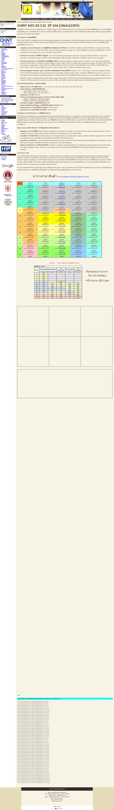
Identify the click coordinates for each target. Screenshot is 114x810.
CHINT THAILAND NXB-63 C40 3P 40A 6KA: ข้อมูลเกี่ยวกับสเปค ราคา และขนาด (33, 751)
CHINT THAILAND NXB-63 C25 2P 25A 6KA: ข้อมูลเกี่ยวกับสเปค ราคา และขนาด (33, 731)
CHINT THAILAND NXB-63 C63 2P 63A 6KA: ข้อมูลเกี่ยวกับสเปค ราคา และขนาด (33, 736)
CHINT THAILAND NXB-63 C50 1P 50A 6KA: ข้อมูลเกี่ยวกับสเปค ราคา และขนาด (33, 716)
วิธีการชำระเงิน (69, 19)
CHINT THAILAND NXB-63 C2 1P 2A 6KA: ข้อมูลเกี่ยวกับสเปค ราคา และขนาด (33, 702)
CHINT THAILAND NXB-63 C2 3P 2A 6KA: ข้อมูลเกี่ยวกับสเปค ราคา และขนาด (33, 739)
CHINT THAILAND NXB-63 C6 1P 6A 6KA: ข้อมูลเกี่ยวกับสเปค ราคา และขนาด (33, 706)
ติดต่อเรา (81, 19)
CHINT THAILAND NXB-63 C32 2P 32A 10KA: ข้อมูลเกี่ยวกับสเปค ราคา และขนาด (34, 778)
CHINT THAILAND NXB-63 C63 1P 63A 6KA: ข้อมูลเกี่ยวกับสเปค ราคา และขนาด (33, 718)
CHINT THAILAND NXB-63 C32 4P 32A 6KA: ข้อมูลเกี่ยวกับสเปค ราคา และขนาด (33, 761)
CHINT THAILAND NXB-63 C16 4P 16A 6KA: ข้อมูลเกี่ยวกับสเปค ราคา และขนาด (33, 756)
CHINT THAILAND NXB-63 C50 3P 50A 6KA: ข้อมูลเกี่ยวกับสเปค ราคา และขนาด (33, 752)
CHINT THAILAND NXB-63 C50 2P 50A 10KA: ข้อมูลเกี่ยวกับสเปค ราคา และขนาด (34, 781)
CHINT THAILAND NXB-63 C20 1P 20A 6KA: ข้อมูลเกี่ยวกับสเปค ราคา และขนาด (33, 711)
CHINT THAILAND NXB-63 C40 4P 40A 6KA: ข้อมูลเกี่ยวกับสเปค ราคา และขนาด (33, 762)
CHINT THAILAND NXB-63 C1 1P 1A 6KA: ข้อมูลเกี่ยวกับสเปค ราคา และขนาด (33, 701)
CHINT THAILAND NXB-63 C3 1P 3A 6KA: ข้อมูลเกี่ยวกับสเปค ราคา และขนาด (33, 704)
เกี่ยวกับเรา (76, 19)
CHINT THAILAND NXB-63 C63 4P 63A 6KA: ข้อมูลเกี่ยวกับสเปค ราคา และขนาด (33, 765)
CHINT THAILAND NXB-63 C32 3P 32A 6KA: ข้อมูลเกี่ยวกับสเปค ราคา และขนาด (33, 749)
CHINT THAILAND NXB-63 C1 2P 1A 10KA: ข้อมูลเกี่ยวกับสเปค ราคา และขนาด (33, 766)
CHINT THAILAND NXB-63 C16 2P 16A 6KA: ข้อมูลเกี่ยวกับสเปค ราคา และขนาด (33, 728)
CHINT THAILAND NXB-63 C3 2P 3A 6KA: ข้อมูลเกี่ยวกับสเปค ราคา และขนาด (33, 722)
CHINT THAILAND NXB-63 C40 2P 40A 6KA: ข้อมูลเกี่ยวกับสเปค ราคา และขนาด (33, 734)
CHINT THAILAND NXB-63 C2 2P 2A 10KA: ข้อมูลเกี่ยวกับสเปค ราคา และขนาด (33, 768)
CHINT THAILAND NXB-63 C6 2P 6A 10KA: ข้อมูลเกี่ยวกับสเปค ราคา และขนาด (33, 772)
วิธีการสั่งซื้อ (62, 19)
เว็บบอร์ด (57, 19)
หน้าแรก (23, 19)
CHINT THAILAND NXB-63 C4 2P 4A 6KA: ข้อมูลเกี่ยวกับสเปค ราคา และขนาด (33, 724)
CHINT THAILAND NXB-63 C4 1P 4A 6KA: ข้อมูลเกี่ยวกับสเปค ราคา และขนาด (33, 705)
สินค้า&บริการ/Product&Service (33, 19)
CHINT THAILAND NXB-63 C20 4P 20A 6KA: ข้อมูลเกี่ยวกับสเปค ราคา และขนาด (33, 758)
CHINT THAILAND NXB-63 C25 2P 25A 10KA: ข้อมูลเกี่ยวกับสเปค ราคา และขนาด (34, 776)
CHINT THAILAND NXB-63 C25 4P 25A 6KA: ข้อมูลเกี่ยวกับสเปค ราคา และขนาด (33, 759)
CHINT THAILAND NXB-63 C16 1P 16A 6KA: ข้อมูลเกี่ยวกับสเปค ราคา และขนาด (33, 709)
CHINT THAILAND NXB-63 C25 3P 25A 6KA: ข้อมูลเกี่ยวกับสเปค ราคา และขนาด (33, 748)
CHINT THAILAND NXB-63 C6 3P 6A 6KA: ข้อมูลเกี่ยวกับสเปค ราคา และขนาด (33, 742)
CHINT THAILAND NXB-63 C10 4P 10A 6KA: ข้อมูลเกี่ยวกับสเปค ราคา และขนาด (33, 755)
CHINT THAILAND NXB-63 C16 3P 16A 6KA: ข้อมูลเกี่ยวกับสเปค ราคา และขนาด (33, 745)
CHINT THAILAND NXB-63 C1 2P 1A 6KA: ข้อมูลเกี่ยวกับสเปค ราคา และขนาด (33, 719)
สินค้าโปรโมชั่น (44, 19)
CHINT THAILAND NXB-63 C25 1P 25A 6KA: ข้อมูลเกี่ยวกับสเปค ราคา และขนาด (33, 712)
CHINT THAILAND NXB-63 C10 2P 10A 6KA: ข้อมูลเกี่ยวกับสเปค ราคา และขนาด (33, 726)
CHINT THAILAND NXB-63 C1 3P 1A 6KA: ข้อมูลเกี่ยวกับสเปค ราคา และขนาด (33, 738)
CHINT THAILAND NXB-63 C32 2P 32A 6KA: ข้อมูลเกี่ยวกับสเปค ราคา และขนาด (33, 732)
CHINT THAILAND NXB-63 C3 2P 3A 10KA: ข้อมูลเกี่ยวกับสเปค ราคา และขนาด (33, 769)
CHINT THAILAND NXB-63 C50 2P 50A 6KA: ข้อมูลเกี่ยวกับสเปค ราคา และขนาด (33, 735)
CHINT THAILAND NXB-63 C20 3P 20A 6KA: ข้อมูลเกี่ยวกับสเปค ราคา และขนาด (33, 746)
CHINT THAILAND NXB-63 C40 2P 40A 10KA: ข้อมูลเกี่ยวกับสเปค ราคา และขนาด (34, 779)
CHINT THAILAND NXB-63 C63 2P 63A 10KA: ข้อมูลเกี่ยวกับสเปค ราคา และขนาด (34, 782)
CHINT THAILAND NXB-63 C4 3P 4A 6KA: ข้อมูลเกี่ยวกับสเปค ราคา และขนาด (33, 741)
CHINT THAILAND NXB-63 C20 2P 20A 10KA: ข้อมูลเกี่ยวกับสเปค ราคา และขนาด (34, 775)
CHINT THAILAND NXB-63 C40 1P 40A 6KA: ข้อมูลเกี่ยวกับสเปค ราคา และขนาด (33, 715)
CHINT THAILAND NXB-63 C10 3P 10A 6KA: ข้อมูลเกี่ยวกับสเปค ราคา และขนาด (33, 744)
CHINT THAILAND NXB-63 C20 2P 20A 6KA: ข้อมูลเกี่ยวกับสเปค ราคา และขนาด (33, 729)
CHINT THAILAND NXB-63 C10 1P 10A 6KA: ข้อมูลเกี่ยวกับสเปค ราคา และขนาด (33, 708)
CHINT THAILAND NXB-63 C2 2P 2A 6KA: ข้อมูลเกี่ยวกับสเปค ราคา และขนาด (33, 721)
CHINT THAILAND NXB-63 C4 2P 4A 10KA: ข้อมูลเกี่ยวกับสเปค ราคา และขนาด (33, 771)
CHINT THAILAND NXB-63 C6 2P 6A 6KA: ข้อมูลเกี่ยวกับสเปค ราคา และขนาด (33, 725)
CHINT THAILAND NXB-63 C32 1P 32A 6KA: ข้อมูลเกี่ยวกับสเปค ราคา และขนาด (34, 714)
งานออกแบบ (51, 19)
